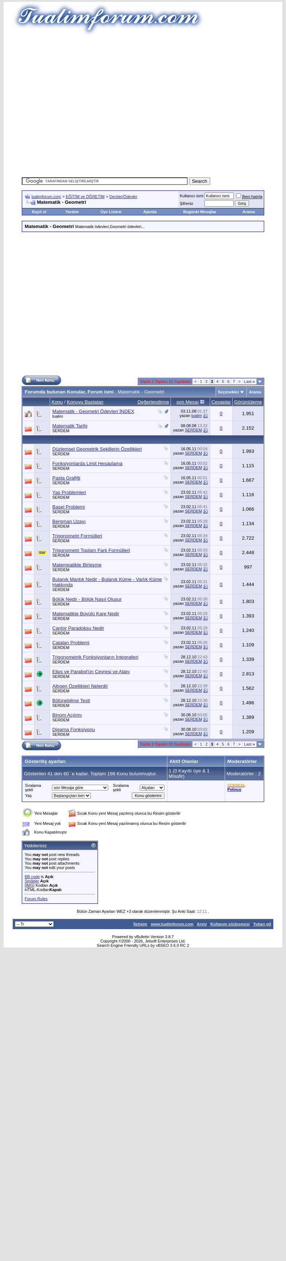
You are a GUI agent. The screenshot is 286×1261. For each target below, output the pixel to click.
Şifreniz (186, 203)
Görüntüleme (248, 402)
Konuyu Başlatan (85, 402)
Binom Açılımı (67, 715)
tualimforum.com (46, 196)
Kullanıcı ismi (192, 196)
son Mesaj (187, 402)
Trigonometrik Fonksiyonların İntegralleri (95, 657)
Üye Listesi (111, 212)
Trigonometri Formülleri (77, 536)
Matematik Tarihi (69, 426)
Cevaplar (221, 402)
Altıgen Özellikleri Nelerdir (80, 686)
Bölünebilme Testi (71, 700)
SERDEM (60, 431)
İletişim (140, 924)
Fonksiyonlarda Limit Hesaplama (87, 463)
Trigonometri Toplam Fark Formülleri (91, 550)
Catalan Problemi (70, 642)
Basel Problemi (68, 507)
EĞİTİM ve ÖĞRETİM (85, 196)
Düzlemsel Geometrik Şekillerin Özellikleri (97, 449)
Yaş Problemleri (69, 492)
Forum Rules (36, 899)
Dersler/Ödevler (123, 196)
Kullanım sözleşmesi (230, 924)
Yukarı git (262, 924)
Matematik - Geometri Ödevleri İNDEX (93, 411)
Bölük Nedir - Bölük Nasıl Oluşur (87, 599)
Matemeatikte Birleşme (77, 565)
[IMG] (29, 885)
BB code (32, 876)
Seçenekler (228, 392)
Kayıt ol (39, 212)
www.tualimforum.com (172, 924)
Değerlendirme (153, 402)
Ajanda (150, 212)
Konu (57, 402)
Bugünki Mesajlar (199, 212)
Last (249, 381)
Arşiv (202, 924)
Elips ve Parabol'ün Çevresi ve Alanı (91, 671)
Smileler (32, 881)
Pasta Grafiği (66, 478)
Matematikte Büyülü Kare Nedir (85, 613)
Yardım (72, 212)
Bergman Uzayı (69, 521)
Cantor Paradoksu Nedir (78, 628)
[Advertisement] (68, 104)
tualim (57, 416)
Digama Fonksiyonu (73, 729)
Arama (248, 212)
